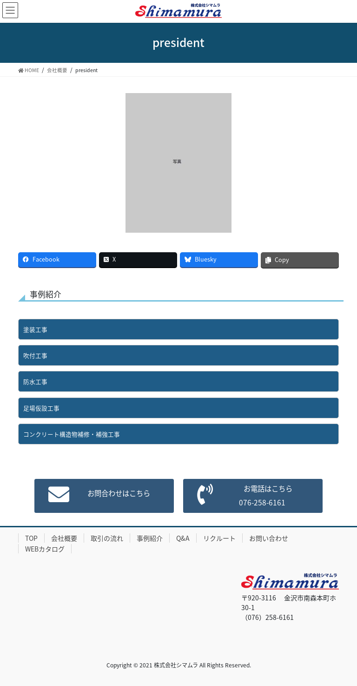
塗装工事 (35, 329)
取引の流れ (107, 538)
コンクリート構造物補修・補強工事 (71, 434)
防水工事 (35, 381)
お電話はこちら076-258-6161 (265, 495)
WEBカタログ (45, 548)
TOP (31, 538)
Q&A (183, 538)
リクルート (219, 538)
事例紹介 (150, 538)
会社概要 (64, 538)
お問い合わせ (268, 538)
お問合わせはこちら (116, 494)
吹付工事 (35, 355)
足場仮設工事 (41, 408)
